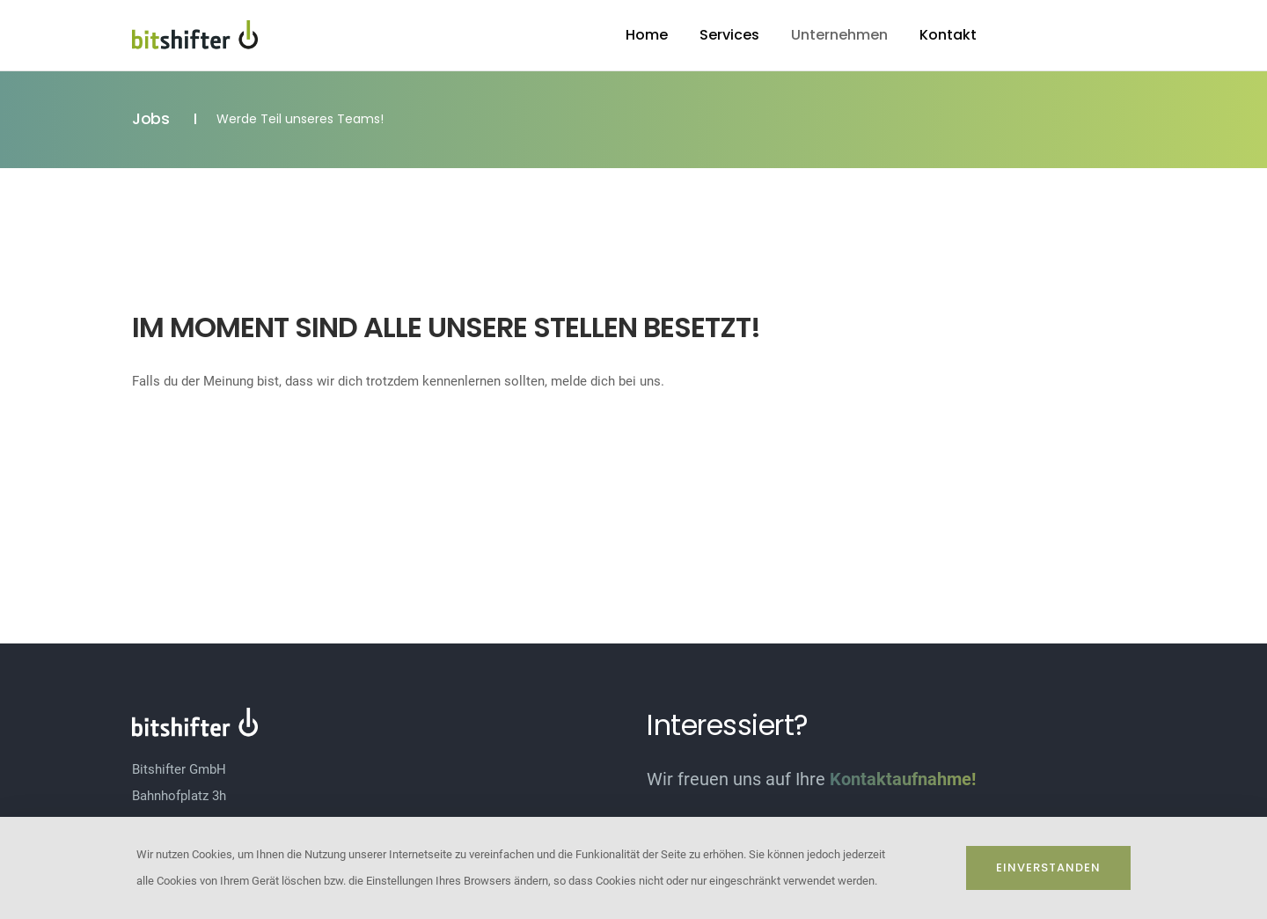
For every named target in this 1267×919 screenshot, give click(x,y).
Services (729, 35)
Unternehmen (839, 35)
